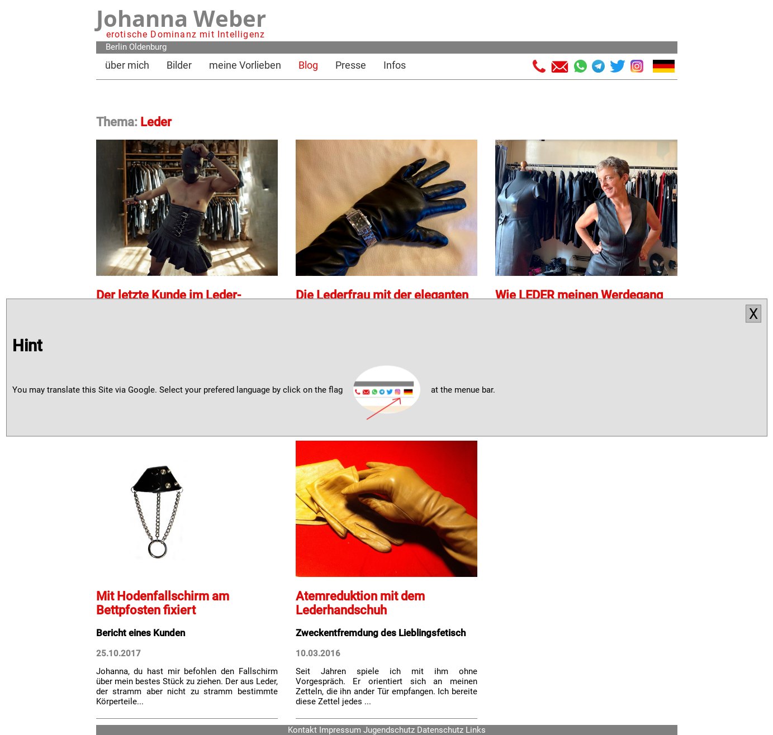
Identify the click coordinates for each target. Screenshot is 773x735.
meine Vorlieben (245, 65)
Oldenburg (148, 47)
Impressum (340, 730)
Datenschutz (440, 730)
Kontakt (302, 730)
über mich (127, 65)
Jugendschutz (389, 730)
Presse (350, 65)
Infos (394, 65)
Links (476, 730)
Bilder (179, 65)
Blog (308, 65)
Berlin (116, 47)
